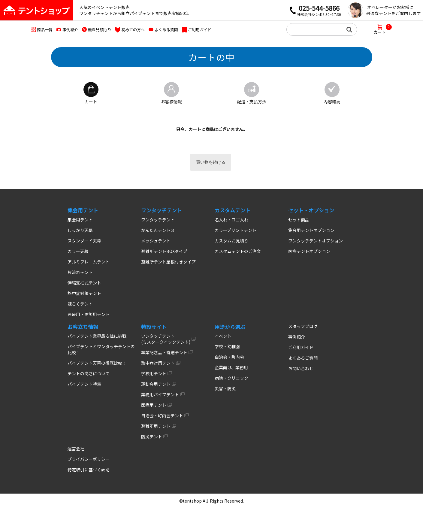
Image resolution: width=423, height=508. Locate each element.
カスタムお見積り (231, 241)
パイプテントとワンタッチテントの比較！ (101, 349)
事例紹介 (70, 29)
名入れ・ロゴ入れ (231, 220)
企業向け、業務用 (231, 367)
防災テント (151, 436)
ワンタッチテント (158, 220)
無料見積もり (99, 29)
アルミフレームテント (89, 262)
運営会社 (76, 449)
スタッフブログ (303, 326)
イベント (223, 336)
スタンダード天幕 (84, 241)
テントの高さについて (89, 373)
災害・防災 (225, 388)
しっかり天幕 (80, 230)
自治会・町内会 (229, 357)
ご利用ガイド (199, 29)
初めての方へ (133, 29)
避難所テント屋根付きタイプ (168, 262)
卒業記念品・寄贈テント (164, 352)
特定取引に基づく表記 (89, 470)
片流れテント (80, 272)
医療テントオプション (309, 251)
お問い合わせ (300, 368)
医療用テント (153, 405)
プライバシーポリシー (89, 459)
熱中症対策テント (84, 293)
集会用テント (80, 220)
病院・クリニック (231, 378)
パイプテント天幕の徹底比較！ (97, 363)
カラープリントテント (235, 230)
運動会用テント (156, 384)
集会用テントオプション (311, 230)
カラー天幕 (78, 251)
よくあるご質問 (303, 358)
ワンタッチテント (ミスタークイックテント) (165, 339)
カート (383, 29)
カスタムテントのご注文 (238, 251)
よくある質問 (166, 29)
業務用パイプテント (160, 394)
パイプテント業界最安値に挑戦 (97, 336)
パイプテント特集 (84, 384)
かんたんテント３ (158, 230)
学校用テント (153, 373)
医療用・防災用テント (89, 314)
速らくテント (80, 304)
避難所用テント (156, 426)
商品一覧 (45, 29)
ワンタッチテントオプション (315, 241)
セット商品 (298, 220)
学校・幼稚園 (227, 346)
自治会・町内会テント (162, 415)
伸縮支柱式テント (84, 283)
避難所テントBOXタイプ (164, 251)
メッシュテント (156, 241)
